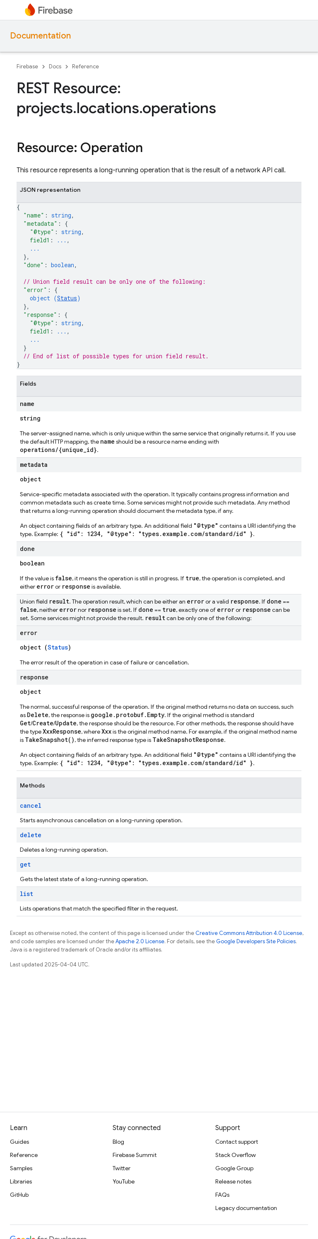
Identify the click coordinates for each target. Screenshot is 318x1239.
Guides (19, 1141)
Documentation (40, 36)
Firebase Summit (135, 1155)
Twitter (121, 1168)
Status (67, 298)
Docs (55, 66)
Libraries (21, 1181)
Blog (118, 1141)
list (26, 894)
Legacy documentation (246, 1208)
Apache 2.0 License (140, 941)
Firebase (27, 66)
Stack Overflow (235, 1155)
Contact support (236, 1141)
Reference (85, 66)
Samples (21, 1168)
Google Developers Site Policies (256, 941)
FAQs (222, 1194)
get (25, 864)
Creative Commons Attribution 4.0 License (248, 933)
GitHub (19, 1194)
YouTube (124, 1181)
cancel (30, 805)
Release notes (233, 1181)
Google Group (234, 1168)
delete (30, 835)
